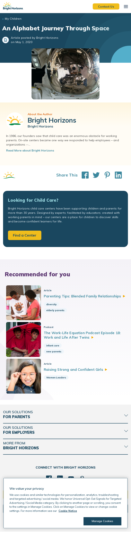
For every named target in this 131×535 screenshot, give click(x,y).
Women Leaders (57, 379)
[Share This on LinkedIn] (116, 175)
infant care (53, 346)
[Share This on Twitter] (94, 175)
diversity (52, 304)
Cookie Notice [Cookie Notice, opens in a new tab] (68, 510)
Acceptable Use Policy (57, 528)
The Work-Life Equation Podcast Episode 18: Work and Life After (84, 336)
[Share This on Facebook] (83, 175)
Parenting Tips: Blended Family (86, 296)
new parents (55, 352)
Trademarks (80, 528)
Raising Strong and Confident (77, 371)
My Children (13, 18)
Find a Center (24, 235)
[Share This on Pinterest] (105, 175)
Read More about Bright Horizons (30, 150)
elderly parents (56, 310)
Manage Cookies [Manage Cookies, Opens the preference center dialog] (102, 521)
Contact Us (106, 6)
